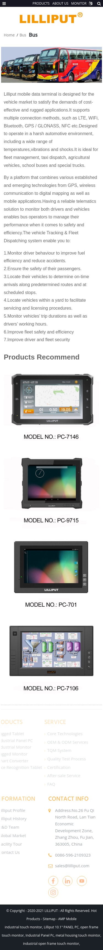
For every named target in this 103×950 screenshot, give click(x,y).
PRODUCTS (40, 3)
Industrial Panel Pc (40, 935)
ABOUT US (60, 3)
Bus (23, 35)
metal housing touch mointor (78, 935)
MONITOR (79, 3)
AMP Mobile (67, 919)
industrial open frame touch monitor (51, 943)
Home (9, 35)
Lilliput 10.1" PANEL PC (61, 927)
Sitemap (49, 919)
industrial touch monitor (23, 927)
